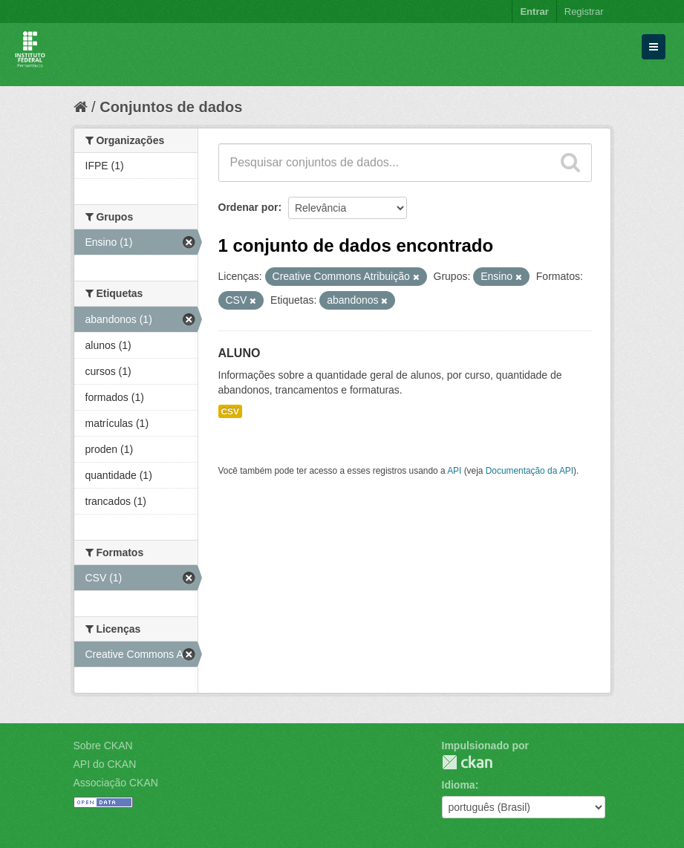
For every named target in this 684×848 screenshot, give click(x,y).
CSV (230, 411)
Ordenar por (248, 207)
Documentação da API (529, 471)
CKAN (467, 762)
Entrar (534, 11)
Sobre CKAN (103, 745)
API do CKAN (105, 764)
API (454, 471)
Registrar (584, 11)
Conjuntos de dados (171, 107)
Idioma (458, 785)
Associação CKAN (116, 783)
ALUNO (239, 353)
